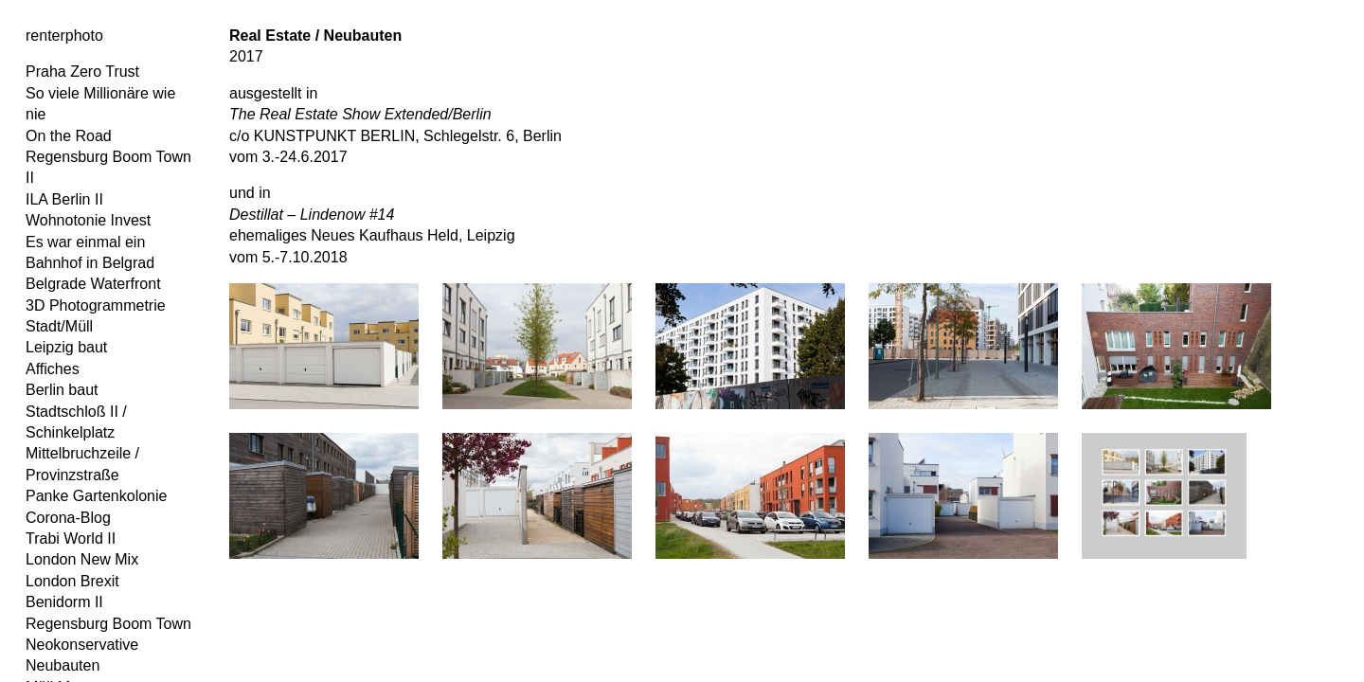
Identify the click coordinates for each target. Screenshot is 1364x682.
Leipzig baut (66, 347)
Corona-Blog (68, 518)
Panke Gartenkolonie (96, 496)
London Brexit (72, 581)
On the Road (69, 136)
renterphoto (64, 35)
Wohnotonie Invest (88, 220)
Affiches (53, 369)
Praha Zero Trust (82, 71)
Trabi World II (71, 538)
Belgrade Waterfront (93, 284)
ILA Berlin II (64, 199)
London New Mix (82, 559)
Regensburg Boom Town (108, 624)
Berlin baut (62, 390)
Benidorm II (64, 602)
